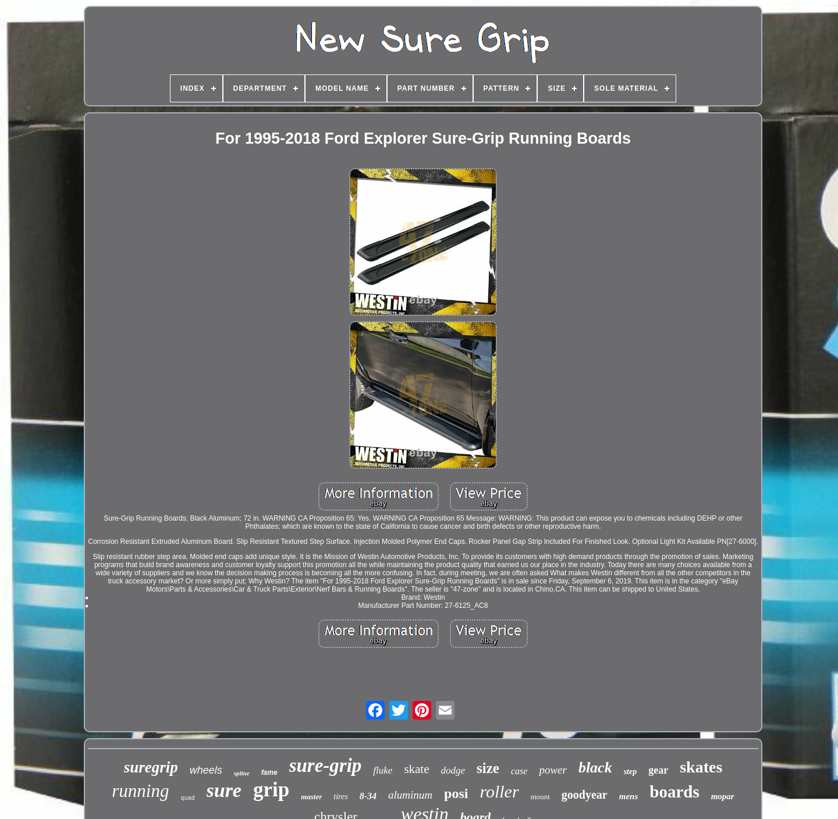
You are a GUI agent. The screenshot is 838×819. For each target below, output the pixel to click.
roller (499, 791)
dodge (453, 770)
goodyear (585, 794)
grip (271, 789)
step (630, 771)
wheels (206, 770)
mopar (722, 796)
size (488, 768)
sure (224, 790)
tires (340, 796)
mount (540, 796)
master (311, 796)
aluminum (410, 795)
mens (628, 796)
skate (416, 769)
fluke (382, 770)
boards (674, 791)
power (553, 770)
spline (242, 773)
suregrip (151, 767)
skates (701, 767)
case (519, 771)
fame (269, 772)
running (140, 791)
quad (187, 798)
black (595, 767)
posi (456, 793)
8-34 (368, 796)
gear (658, 770)
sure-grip (325, 765)
